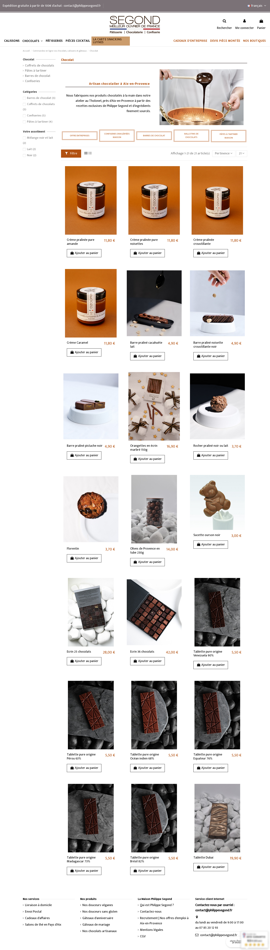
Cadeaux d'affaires (37, 918)
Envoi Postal (33, 911)
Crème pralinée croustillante (203, 242)
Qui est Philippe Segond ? (157, 905)
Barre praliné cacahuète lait (146, 344)
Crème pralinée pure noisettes (144, 242)
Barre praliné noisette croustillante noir (208, 344)
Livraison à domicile (38, 905)
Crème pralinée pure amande (80, 242)
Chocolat (28, 59)
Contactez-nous (151, 911)
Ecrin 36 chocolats (142, 651)
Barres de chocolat (37, 76)
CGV (143, 936)
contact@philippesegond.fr (218, 935)
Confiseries (32, 81)
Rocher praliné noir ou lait (210, 446)
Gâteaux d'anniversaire (97, 918)
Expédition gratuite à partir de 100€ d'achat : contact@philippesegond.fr (52, 5)
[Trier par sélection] (223, 153)
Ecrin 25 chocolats (79, 651)
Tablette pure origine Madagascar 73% (81, 859)
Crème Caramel (77, 342)
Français (257, 5)
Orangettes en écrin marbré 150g (143, 447)
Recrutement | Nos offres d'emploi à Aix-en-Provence (164, 921)
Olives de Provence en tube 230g (145, 550)
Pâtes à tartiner (36, 70)
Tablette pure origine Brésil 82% (144, 859)
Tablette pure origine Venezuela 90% (207, 653)
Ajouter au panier (84, 253)
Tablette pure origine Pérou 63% (81, 756)
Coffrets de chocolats (39, 65)
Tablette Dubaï (203, 857)
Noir (31, 155)
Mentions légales (151, 930)
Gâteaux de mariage (96, 924)
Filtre (71, 153)
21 (241, 153)
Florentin (73, 548)
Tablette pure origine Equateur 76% (207, 756)
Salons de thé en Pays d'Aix (43, 924)
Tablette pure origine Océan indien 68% (144, 756)
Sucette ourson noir (206, 535)
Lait (31, 149)
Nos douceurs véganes (97, 905)
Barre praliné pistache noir (84, 446)
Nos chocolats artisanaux (99, 931)
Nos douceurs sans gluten (99, 911)
